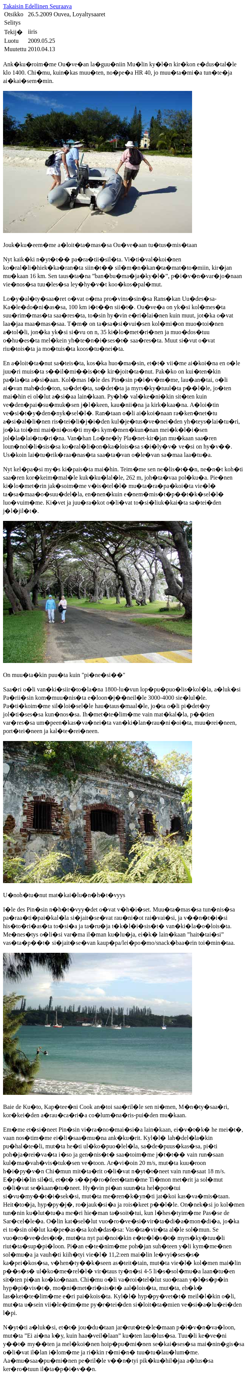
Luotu (11, 41)
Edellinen (37, 6)
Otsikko (13, 14)
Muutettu (15, 49)
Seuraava (61, 6)
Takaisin (14, 6)
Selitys (12, 22)
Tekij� (13, 32)
